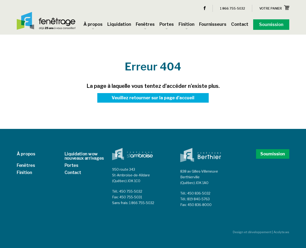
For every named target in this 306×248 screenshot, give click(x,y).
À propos (26, 153)
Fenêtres (26, 165)
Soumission (272, 153)
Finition (24, 172)
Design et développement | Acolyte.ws (261, 232)
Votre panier (274, 7)
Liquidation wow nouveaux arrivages (84, 156)
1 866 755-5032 (232, 8)
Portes (71, 165)
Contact (73, 172)
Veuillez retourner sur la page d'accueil (153, 97)
